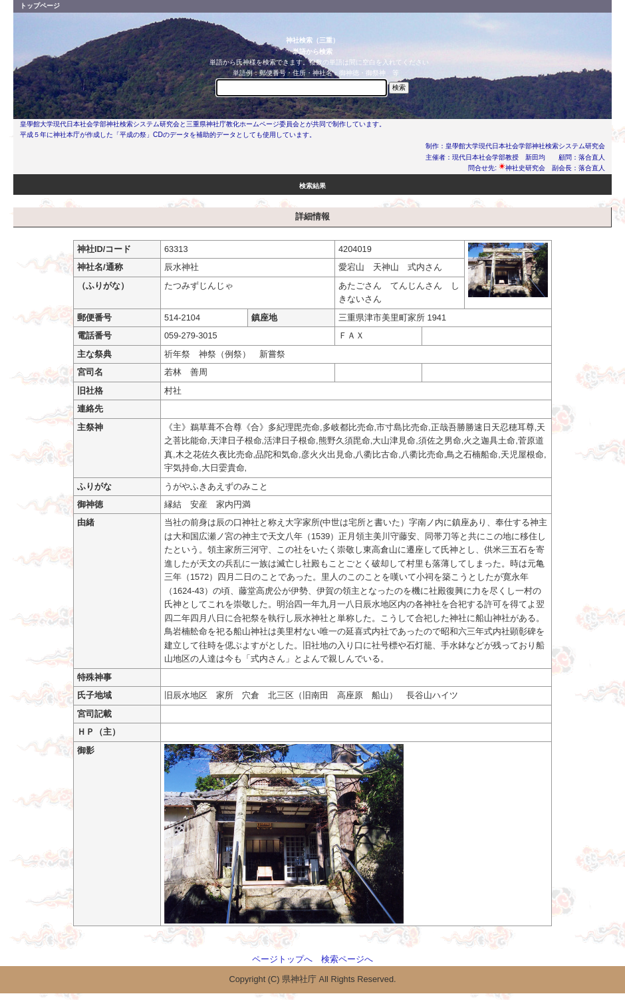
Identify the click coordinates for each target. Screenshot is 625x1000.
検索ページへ (347, 959)
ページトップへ (282, 959)
